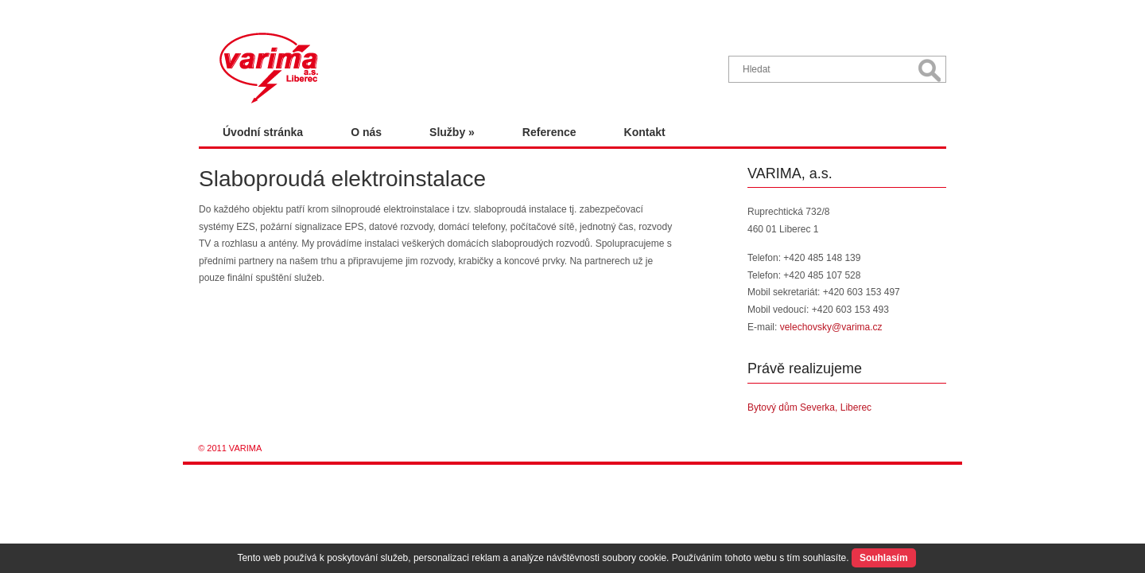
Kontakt (645, 132)
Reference (549, 132)
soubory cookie (634, 557)
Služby (452, 132)
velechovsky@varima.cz (831, 327)
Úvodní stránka (263, 132)
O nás (366, 132)
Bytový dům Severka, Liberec (809, 407)
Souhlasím (884, 557)
